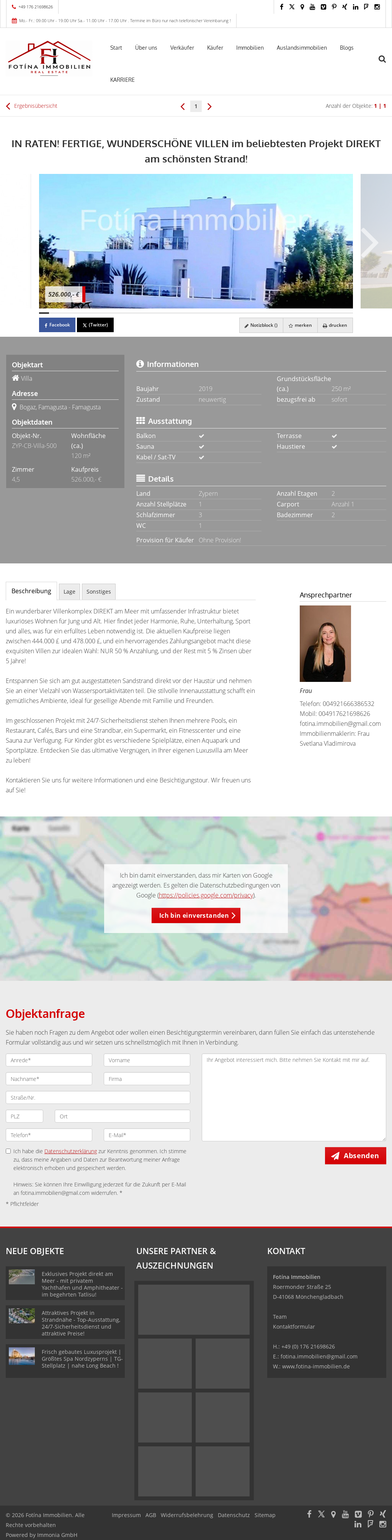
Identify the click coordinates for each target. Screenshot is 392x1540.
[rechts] (209, 106)
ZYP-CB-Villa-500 (34, 445)
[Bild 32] (348, 313)
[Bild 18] (211, 313)
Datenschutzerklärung (70, 1151)
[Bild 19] (220, 313)
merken (298, 325)
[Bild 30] (328, 313)
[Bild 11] (142, 313)
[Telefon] (49, 1134)
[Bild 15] (181, 313)
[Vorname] (147, 1059)
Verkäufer (182, 47)
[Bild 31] (338, 313)
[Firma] (147, 1078)
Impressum (126, 1515)
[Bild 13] (162, 313)
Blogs (347, 47)
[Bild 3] (64, 313)
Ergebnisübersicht (31, 106)
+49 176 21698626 (35, 7)
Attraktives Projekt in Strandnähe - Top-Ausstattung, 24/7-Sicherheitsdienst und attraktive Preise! (81, 1323)
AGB (150, 1515)
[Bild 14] (171, 313)
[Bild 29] (319, 313)
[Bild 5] (83, 313)
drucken (334, 325)
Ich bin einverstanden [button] (194, 915)
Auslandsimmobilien (302, 47)
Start (116, 47)
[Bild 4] (73, 313)
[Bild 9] (122, 313)
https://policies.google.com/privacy (206, 895)
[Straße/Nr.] (98, 1097)
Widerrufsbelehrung (187, 1515)
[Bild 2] (54, 313)
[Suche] (386, 63)
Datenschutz (234, 1515)
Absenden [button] (362, 1155)
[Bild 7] (103, 313)
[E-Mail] (147, 1134)
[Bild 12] (152, 313)
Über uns (146, 47)
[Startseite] (49, 58)
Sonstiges (99, 591)
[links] (182, 106)
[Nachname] (49, 1078)
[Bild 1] (44, 313)
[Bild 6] (93, 313)
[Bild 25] (279, 313)
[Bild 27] (299, 313)
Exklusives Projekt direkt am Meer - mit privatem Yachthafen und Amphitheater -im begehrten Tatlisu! (82, 1284)
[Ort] (122, 1116)
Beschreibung (31, 591)
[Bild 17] (201, 313)
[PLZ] (24, 1116)
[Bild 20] (230, 313)
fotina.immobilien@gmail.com (340, 723)
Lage (69, 591)
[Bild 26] (289, 313)
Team (280, 1316)
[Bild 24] (269, 313)
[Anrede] (49, 1059)
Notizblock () (258, 325)
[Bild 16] (191, 313)
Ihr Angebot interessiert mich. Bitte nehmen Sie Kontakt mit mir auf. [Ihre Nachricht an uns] (294, 1097)
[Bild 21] (240, 313)
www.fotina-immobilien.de (316, 1366)
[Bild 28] (309, 313)
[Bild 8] (113, 313)
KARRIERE (122, 79)
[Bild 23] (260, 313)
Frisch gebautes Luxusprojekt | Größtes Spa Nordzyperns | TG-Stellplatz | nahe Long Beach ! (82, 1358)
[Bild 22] (250, 313)
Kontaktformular (294, 1326)
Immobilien (250, 47)
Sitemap (265, 1515)
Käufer (215, 47)
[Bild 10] (132, 313)
